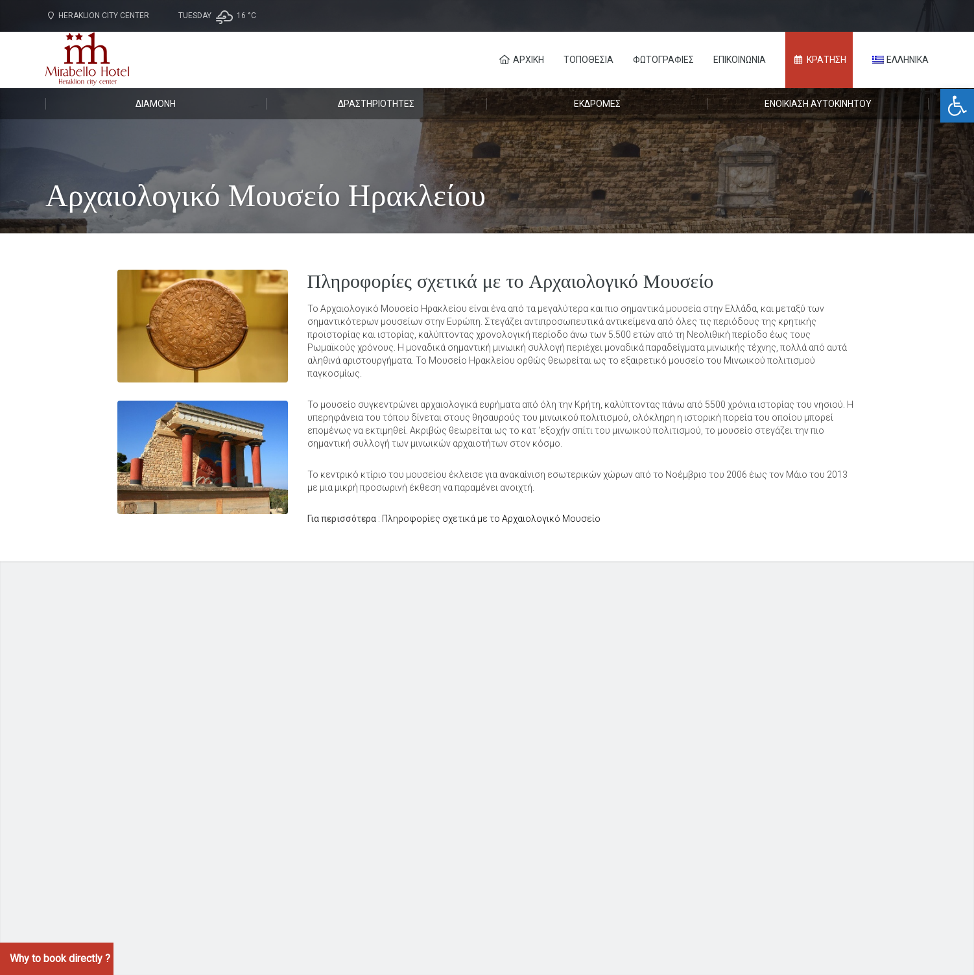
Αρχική (521, 59)
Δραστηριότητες (376, 104)
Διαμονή (156, 104)
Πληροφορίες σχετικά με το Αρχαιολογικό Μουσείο (491, 518)
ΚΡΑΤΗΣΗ (819, 59)
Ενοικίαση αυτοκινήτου (818, 104)
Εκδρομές (597, 104)
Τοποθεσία (588, 59)
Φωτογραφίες (663, 59)
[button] (957, 106)
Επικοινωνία (739, 59)
